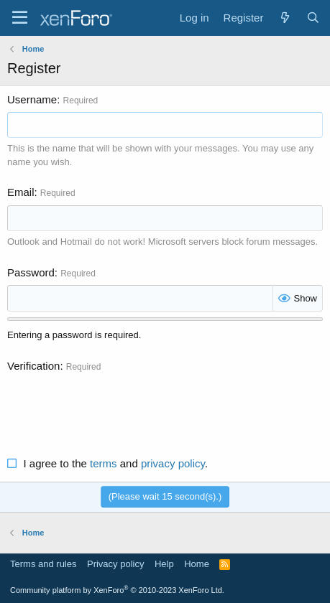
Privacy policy (115, 563)
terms (103, 463)
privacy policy (173, 463)
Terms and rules (43, 563)
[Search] (313, 17)
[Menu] (20, 18)
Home (196, 563)
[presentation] (116, 406)
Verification (33, 366)
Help (164, 563)
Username (32, 99)
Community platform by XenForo (117, 590)
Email (21, 192)
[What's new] (284, 17)
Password (31, 272)
